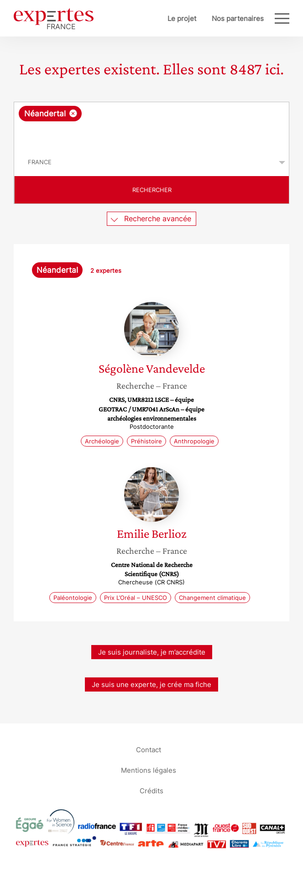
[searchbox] (152, 135)
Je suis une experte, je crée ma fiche (151, 684)
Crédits (151, 790)
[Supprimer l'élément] (73, 113)
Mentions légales (148, 770)
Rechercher (152, 189)
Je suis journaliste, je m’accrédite (151, 652)
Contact (148, 749)
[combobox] (151, 125)
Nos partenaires (238, 18)
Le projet (181, 18)
